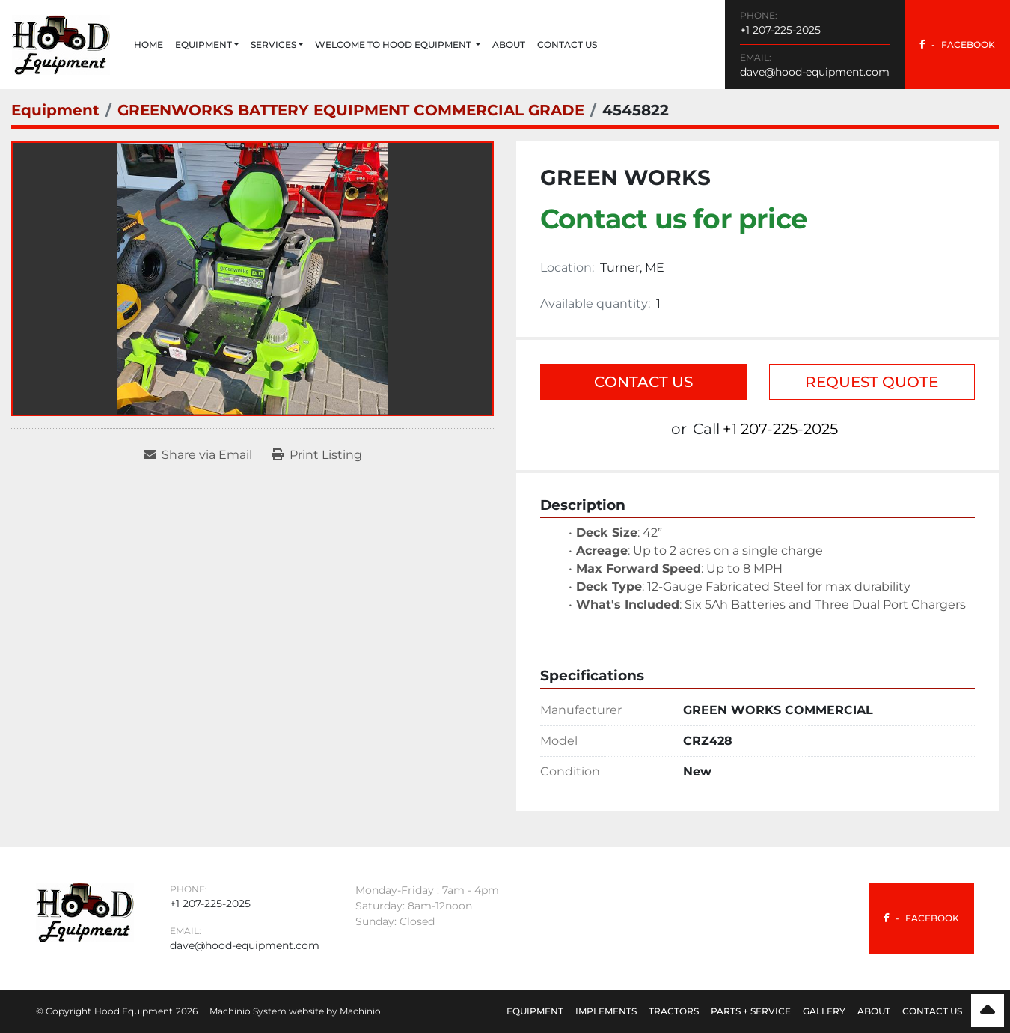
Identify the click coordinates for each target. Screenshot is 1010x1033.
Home (148, 44)
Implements (606, 1011)
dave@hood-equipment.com (815, 72)
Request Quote (871, 382)
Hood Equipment (133, 1011)
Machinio (360, 1011)
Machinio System (248, 1011)
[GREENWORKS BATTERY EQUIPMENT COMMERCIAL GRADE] (350, 110)
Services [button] (273, 44)
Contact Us (567, 44)
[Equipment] (55, 110)
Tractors (674, 1011)
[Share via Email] (198, 455)
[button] (207, 45)
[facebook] (957, 44)
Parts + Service (751, 1011)
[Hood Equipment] (85, 911)
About (508, 44)
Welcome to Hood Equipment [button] (394, 44)
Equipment (203, 44)
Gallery (824, 1011)
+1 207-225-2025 (780, 30)
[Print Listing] (317, 455)
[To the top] (987, 1010)
